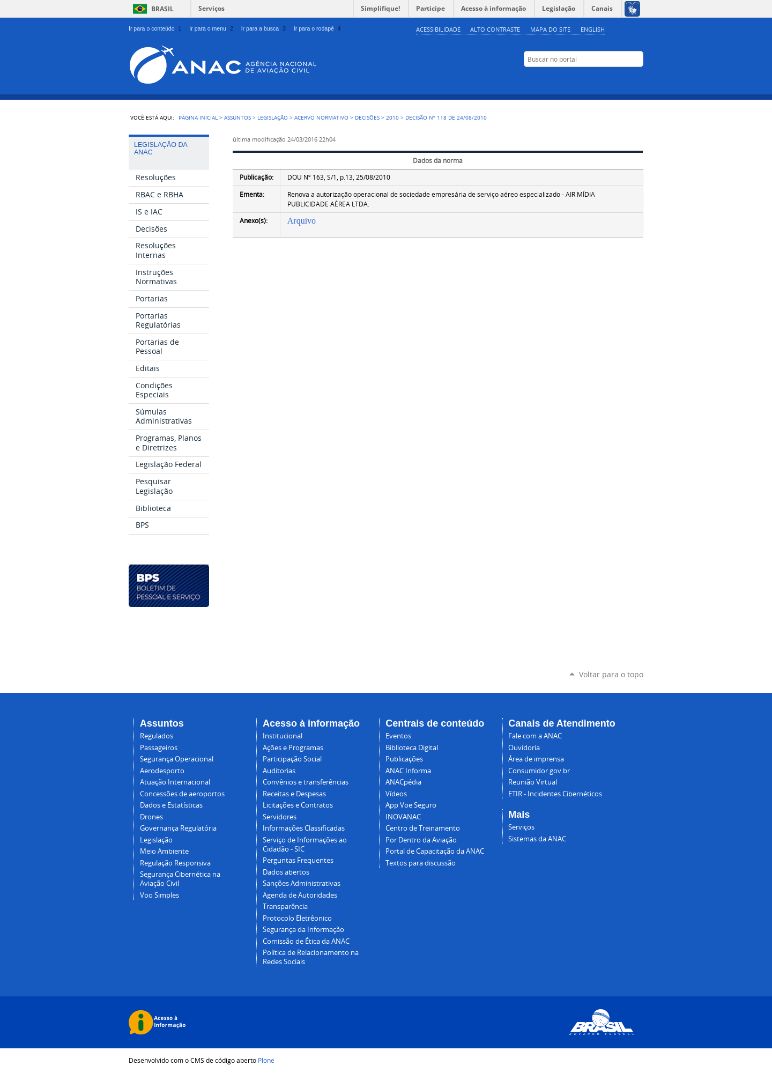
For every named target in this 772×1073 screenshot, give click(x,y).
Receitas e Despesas (294, 793)
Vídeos (396, 793)
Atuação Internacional (175, 782)
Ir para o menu (212, 28)
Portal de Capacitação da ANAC (434, 851)
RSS (638, 80)
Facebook (597, 80)
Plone (266, 1060)
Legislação (272, 117)
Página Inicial (198, 117)
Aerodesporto (162, 770)
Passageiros (158, 747)
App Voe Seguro (410, 805)
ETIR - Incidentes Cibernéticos (555, 793)
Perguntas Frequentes (298, 860)
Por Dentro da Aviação (421, 840)
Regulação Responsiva (175, 863)
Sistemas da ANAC (537, 838)
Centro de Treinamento (422, 828)
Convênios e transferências (305, 782)
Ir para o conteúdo (156, 28)
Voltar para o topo (611, 674)
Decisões (367, 117)
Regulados (156, 736)
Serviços (211, 8)
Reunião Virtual (532, 782)
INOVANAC (403, 817)
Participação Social (292, 759)
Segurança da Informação (303, 929)
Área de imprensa (536, 759)
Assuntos (237, 117)
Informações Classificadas (304, 828)
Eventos (398, 736)
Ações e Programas (293, 747)
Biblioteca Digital (411, 747)
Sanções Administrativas (301, 883)
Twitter (624, 80)
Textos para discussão (420, 863)
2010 (392, 117)
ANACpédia (403, 782)
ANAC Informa (408, 770)
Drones (151, 817)
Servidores (279, 817)
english (593, 29)
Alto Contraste (495, 29)
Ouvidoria (524, 747)
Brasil (162, 8)
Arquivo (301, 220)
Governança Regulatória (178, 828)
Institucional (282, 736)
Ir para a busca (264, 28)
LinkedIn (611, 80)
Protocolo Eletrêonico (297, 918)
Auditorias (279, 770)
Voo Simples (159, 895)
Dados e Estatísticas (171, 805)
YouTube (584, 80)
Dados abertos (286, 872)
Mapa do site (550, 29)
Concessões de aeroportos (182, 793)
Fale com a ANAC (535, 736)
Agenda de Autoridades (300, 895)
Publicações (404, 759)
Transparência (285, 906)
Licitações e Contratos (298, 805)
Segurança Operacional (176, 759)
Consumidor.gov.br (539, 770)
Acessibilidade (438, 29)
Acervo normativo (321, 117)
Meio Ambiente (164, 851)
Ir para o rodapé (318, 28)
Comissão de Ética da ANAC (306, 941)
